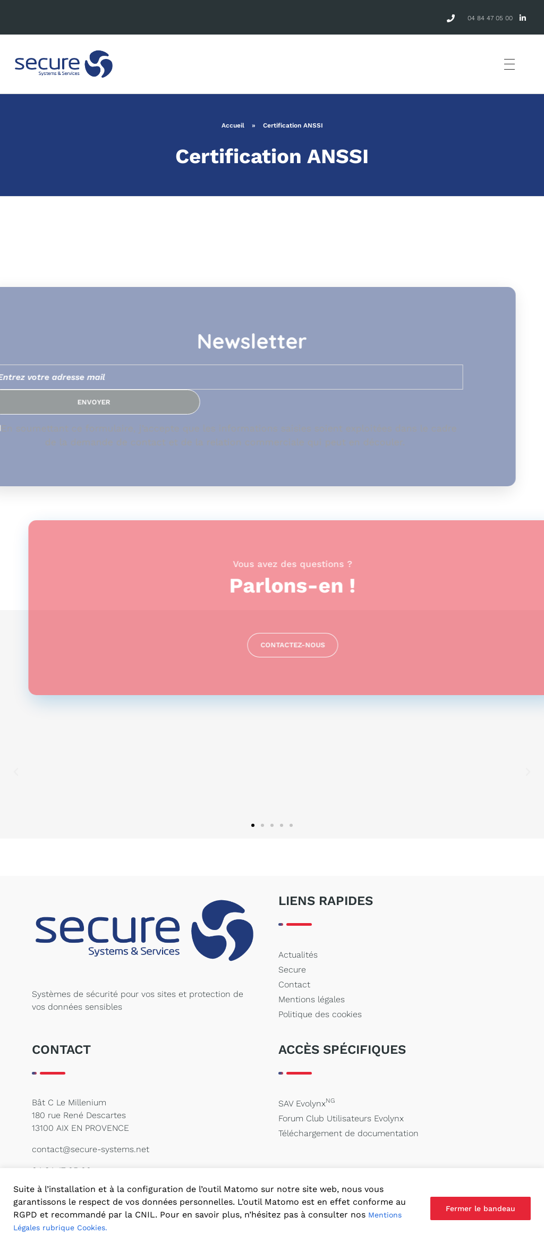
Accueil (233, 125)
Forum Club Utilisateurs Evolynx (341, 1118)
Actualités (298, 955)
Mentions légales (311, 999)
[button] (16, 772)
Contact (294, 984)
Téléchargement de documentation (348, 1133)
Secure (292, 970)
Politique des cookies (320, 1014)
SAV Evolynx (306, 1103)
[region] (272, 1205)
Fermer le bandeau (480, 1208)
